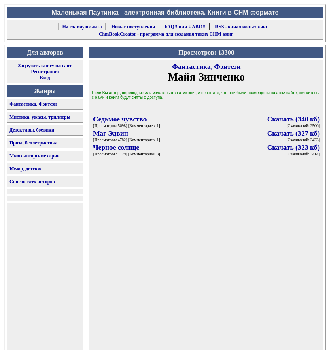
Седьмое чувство (120, 119)
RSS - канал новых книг (241, 27)
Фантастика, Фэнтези (33, 104)
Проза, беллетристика (33, 143)
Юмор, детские (25, 169)
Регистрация (45, 71)
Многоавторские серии (34, 156)
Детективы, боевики (31, 130)
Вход (45, 78)
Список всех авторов (32, 182)
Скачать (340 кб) (293, 119)
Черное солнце (116, 147)
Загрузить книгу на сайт (45, 65)
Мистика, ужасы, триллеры (39, 117)
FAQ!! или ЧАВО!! (185, 27)
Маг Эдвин (110, 133)
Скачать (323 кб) (293, 147)
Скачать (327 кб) (293, 133)
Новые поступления (133, 27)
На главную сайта (82, 27)
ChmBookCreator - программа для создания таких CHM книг (166, 34)
